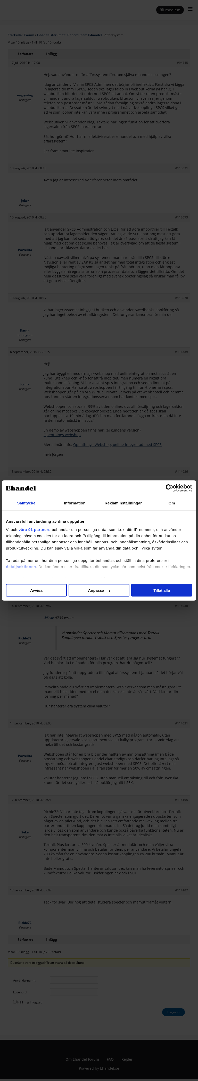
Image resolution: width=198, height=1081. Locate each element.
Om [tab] (171, 503)
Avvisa (36, 590)
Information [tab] (75, 503)
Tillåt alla (161, 590)
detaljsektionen (21, 566)
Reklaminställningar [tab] (123, 503)
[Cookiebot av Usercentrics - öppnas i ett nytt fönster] (169, 488)
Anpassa (99, 590)
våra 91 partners (35, 529)
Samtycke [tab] (26, 503)
